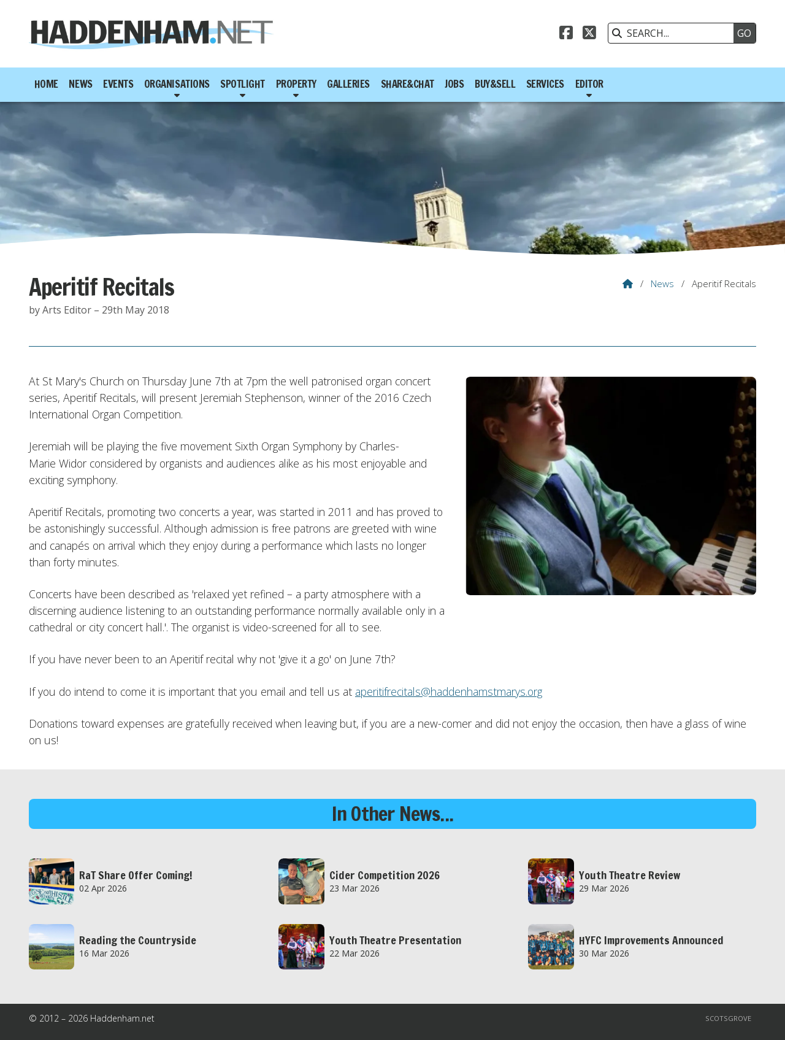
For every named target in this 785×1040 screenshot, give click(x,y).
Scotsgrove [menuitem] (728, 1018)
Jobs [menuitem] (454, 84)
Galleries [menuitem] (348, 84)
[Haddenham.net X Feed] (589, 34)
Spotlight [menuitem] (242, 84)
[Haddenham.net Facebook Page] (566, 34)
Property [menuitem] (296, 84)
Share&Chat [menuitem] (407, 84)
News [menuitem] (80, 84)
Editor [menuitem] (589, 84)
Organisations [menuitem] (177, 84)
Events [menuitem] (118, 84)
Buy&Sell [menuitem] (495, 84)
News (662, 283)
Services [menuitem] (545, 84)
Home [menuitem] (46, 84)
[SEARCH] (674, 33)
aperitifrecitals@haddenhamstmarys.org (448, 691)
